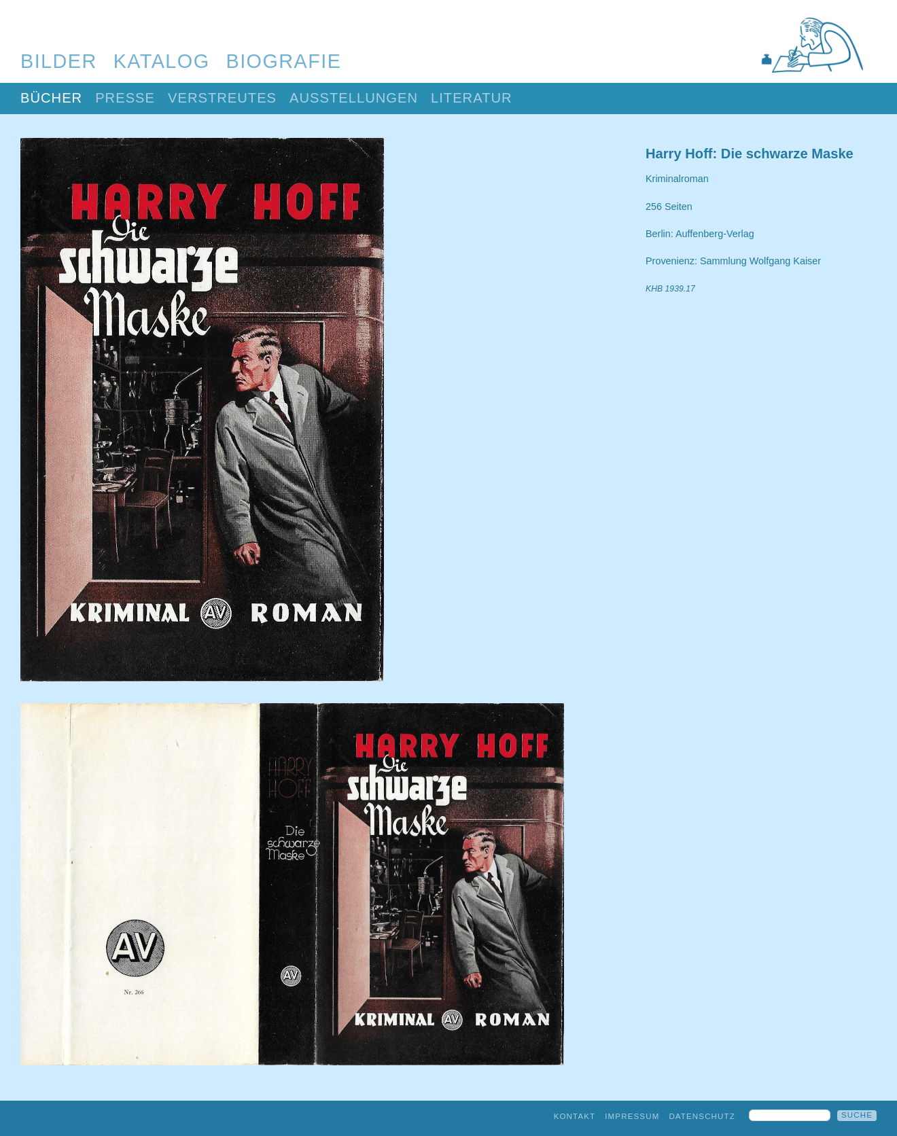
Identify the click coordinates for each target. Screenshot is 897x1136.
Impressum (632, 1116)
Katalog (161, 61)
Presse (125, 97)
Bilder (58, 61)
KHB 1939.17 (670, 289)
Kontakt (575, 1116)
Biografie (284, 61)
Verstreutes (222, 97)
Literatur (471, 97)
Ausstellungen (353, 97)
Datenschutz (702, 1116)
